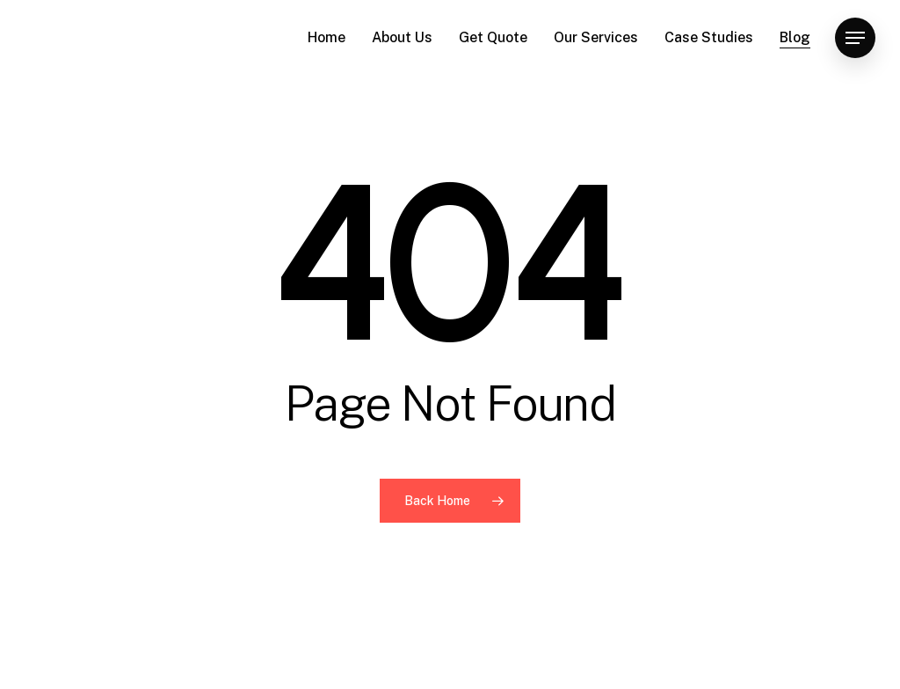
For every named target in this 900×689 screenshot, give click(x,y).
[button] (855, 38)
